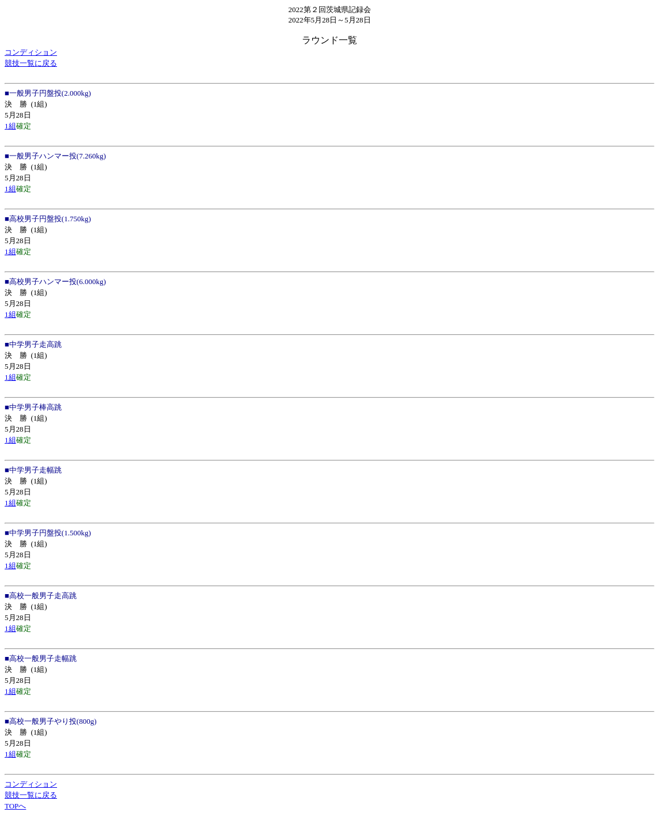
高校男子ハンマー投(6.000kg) (57, 281)
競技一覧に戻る (31, 63)
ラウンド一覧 (329, 40)
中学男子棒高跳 (35, 407)
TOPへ (15, 806)
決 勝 (16, 104)
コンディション (31, 52)
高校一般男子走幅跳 (43, 658)
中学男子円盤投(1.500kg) (50, 532)
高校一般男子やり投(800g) (53, 721)
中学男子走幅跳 (35, 470)
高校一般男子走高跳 (43, 595)
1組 (10, 126)
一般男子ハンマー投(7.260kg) (57, 156)
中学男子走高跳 (35, 344)
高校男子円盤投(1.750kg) (50, 218)
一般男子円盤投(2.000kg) (50, 93)
